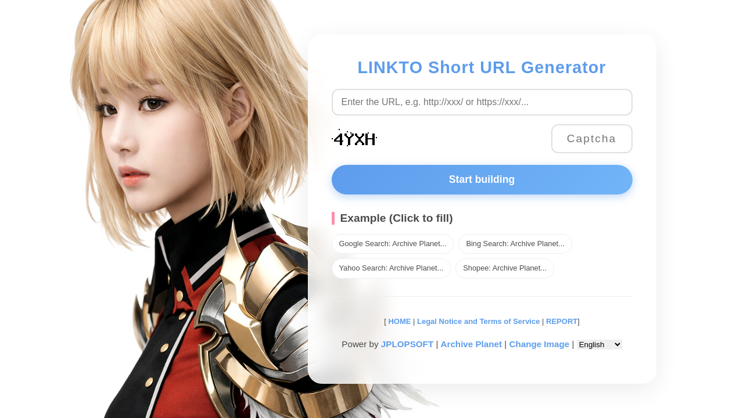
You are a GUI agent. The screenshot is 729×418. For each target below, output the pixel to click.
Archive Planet (471, 344)
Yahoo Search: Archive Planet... (391, 268)
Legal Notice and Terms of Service (478, 321)
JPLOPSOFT (407, 344)
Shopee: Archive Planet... (505, 268)
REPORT (561, 321)
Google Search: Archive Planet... (393, 243)
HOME (398, 321)
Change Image (539, 344)
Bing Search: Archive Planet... (515, 243)
